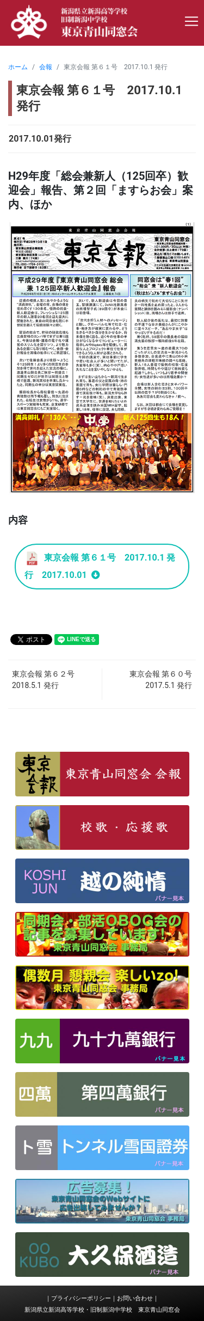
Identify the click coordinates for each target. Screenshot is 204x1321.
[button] (102, 774)
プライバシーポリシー (81, 1298)
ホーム (18, 67)
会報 (45, 67)
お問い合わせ (135, 1298)
